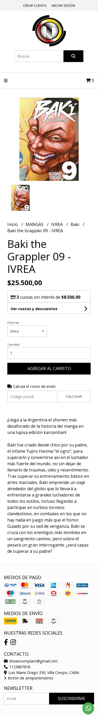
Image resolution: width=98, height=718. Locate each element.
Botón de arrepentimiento (28, 678)
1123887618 (17, 666)
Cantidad (13, 344)
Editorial (13, 322)
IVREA (57, 224)
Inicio (13, 224)
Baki (75, 224)
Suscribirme (71, 698)
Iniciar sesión (63, 5)
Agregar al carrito (49, 368)
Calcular (74, 396)
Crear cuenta (35, 5)
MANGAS (35, 224)
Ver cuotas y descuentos (34, 308)
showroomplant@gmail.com (31, 661)
